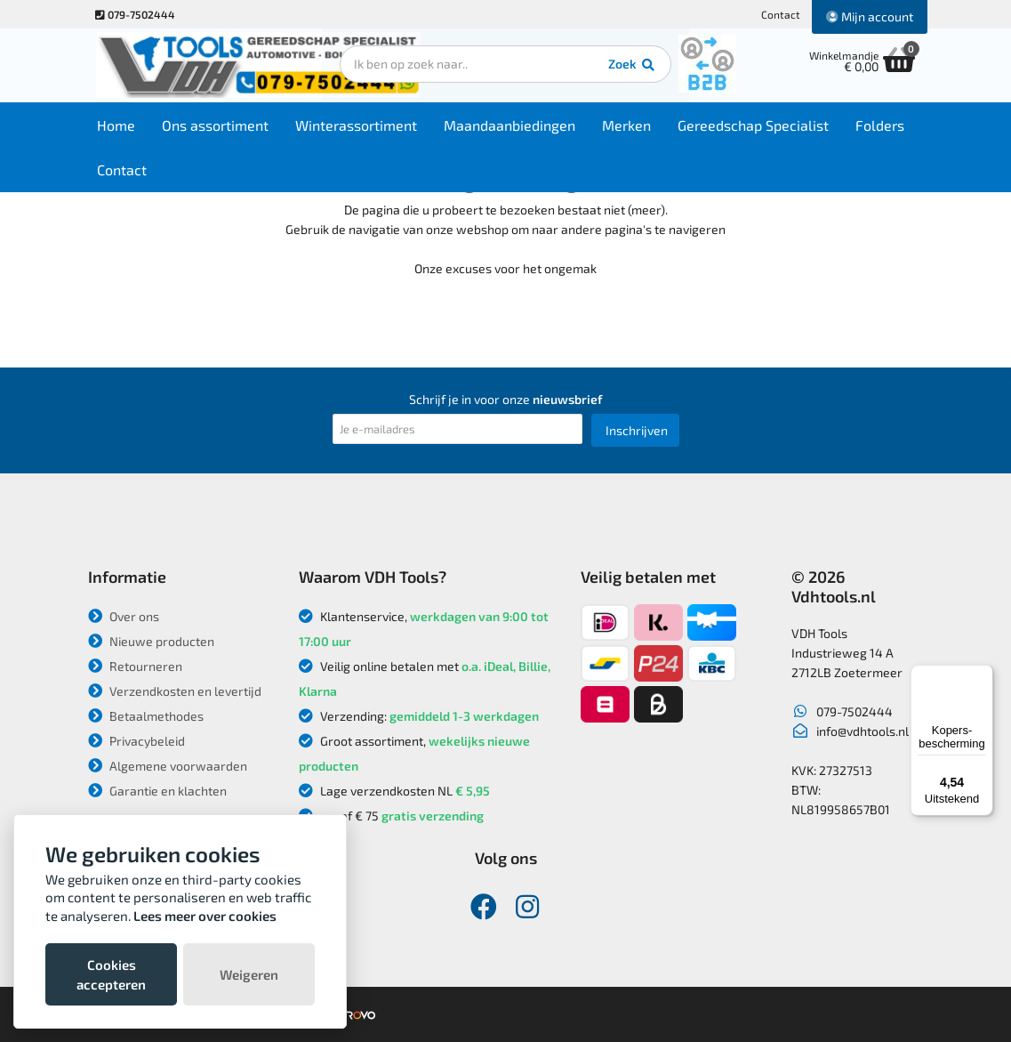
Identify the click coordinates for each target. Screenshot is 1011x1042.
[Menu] (982, 675)
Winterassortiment (360, 125)
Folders (884, 125)
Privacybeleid (136, 740)
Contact (780, 14)
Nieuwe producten (151, 641)
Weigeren (249, 974)
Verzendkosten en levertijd (174, 691)
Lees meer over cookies (205, 916)
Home (120, 125)
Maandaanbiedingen (514, 125)
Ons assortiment (219, 125)
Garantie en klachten (157, 790)
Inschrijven (637, 430)
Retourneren (135, 666)
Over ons (123, 616)
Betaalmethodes (146, 715)
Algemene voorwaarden (167, 765)
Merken (630, 125)
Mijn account (869, 16)
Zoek (627, 66)
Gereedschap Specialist (757, 125)
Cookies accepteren (111, 974)
